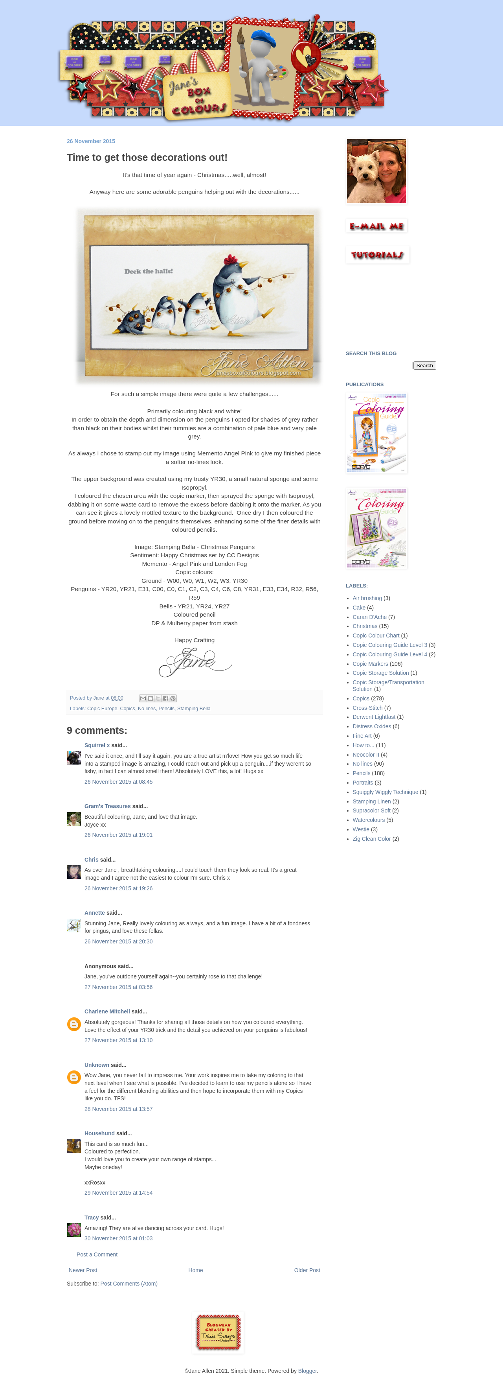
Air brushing (367, 598)
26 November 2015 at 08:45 (118, 782)
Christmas (365, 626)
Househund (99, 1133)
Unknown (96, 1065)
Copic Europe (102, 708)
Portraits (363, 782)
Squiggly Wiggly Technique (386, 792)
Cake (359, 607)
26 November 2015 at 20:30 (118, 941)
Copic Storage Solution (381, 673)
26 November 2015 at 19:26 (118, 888)
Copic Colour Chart (376, 635)
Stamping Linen (372, 801)
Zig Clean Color (372, 839)
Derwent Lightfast (374, 717)
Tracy (91, 1217)
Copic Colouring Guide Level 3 (390, 645)
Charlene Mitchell (107, 1011)
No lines (147, 708)
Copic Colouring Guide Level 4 (390, 654)
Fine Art (362, 736)
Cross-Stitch (368, 708)
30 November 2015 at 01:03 (118, 1238)
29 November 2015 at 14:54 (118, 1193)
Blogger (307, 1371)
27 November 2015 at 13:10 (118, 1040)
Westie (361, 829)
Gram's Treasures (107, 806)
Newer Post (83, 1270)
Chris (91, 860)
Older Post (307, 1270)
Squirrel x (97, 745)
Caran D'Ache (370, 617)
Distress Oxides (372, 726)
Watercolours (369, 820)
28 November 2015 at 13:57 (118, 1109)
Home (195, 1270)
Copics (127, 708)
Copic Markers (370, 664)
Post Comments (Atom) (129, 1283)
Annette (94, 913)
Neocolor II (366, 755)
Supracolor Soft (372, 810)
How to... (363, 745)
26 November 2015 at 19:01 (118, 835)
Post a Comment (97, 1254)
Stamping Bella (194, 708)
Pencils (166, 708)
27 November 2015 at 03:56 (118, 987)
